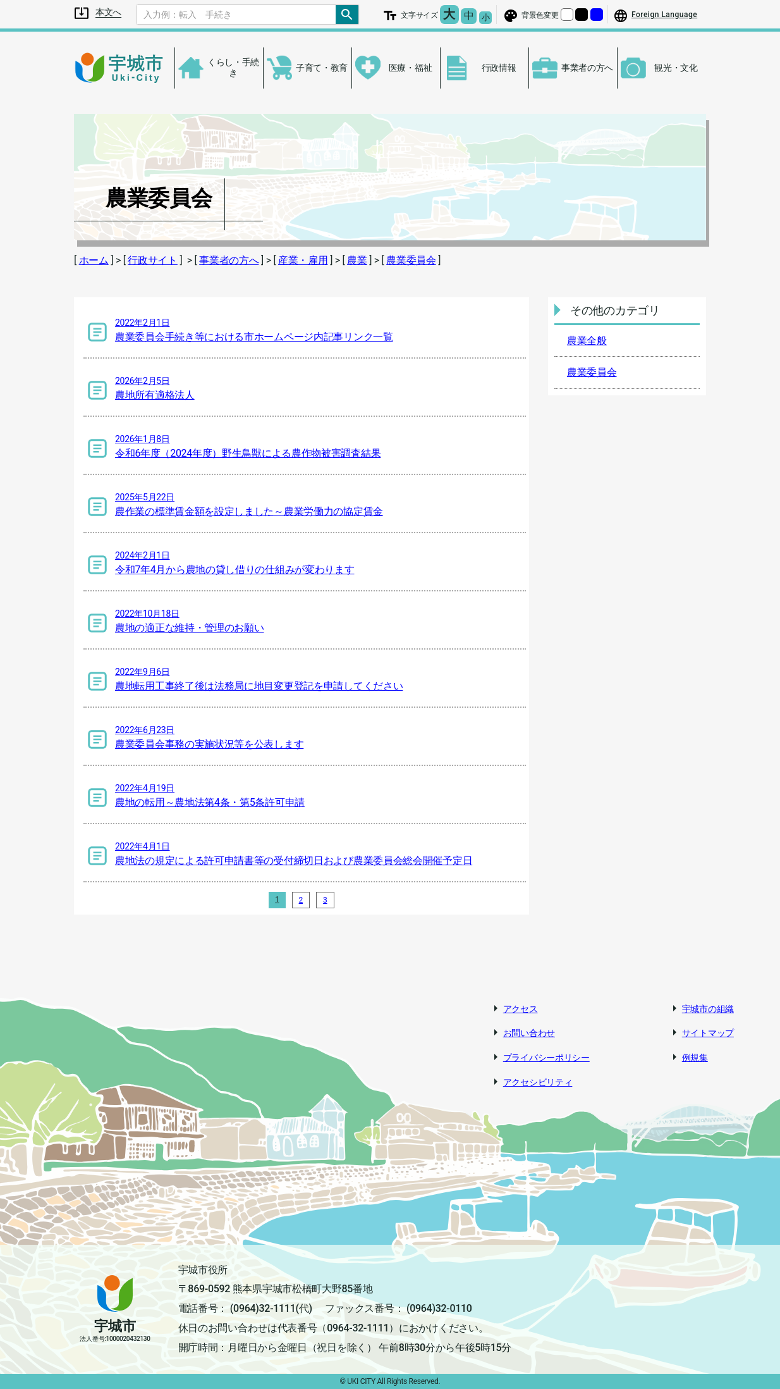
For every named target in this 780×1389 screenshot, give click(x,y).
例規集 (695, 1058)
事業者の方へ (229, 260)
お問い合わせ (529, 1033)
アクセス (520, 1009)
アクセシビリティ (538, 1082)
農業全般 (587, 341)
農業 (357, 260)
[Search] (236, 14)
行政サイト (153, 260)
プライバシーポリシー (546, 1058)
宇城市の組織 (708, 1009)
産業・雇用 (303, 260)
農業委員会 (411, 260)
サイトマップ (708, 1033)
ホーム (94, 260)
